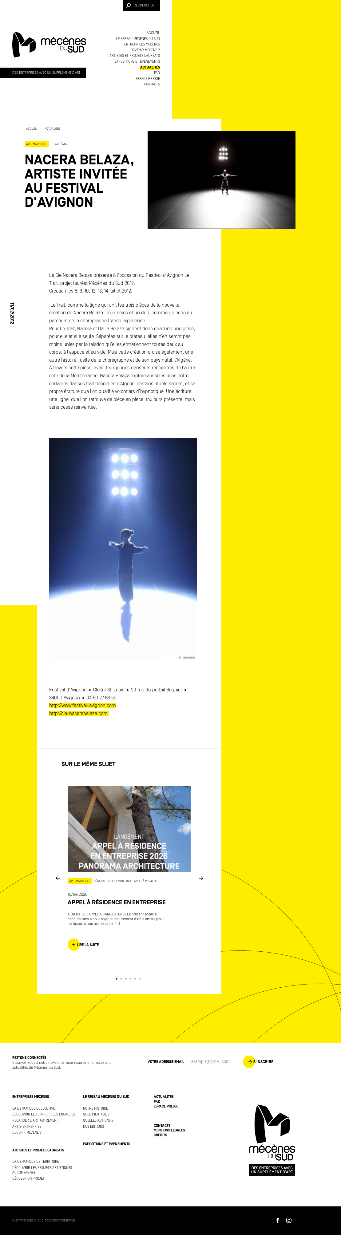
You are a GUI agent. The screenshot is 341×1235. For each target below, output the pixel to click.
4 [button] (131, 979)
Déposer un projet (28, 1179)
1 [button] (117, 979)
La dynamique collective (33, 1109)
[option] (80, 167)
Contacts (152, 84)
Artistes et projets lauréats (134, 56)
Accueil (153, 33)
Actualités (150, 67)
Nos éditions (93, 1127)
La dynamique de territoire (35, 1162)
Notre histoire (95, 1109)
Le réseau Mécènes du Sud (138, 39)
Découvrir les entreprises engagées (43, 1114)
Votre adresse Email (166, 1062)
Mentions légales (169, 1130)
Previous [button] (57, 877)
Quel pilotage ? (96, 1114)
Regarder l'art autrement (35, 1121)
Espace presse (148, 79)
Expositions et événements (137, 62)
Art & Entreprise (26, 1127)
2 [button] (122, 979)
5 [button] (136, 979)
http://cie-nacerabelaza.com (79, 713)
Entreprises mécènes (142, 44)
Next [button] (201, 877)
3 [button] (127, 979)
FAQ (157, 73)
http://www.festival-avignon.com (82, 705)
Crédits (160, 1135)
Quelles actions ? (98, 1121)
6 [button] (140, 979)
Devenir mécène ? (145, 50)
